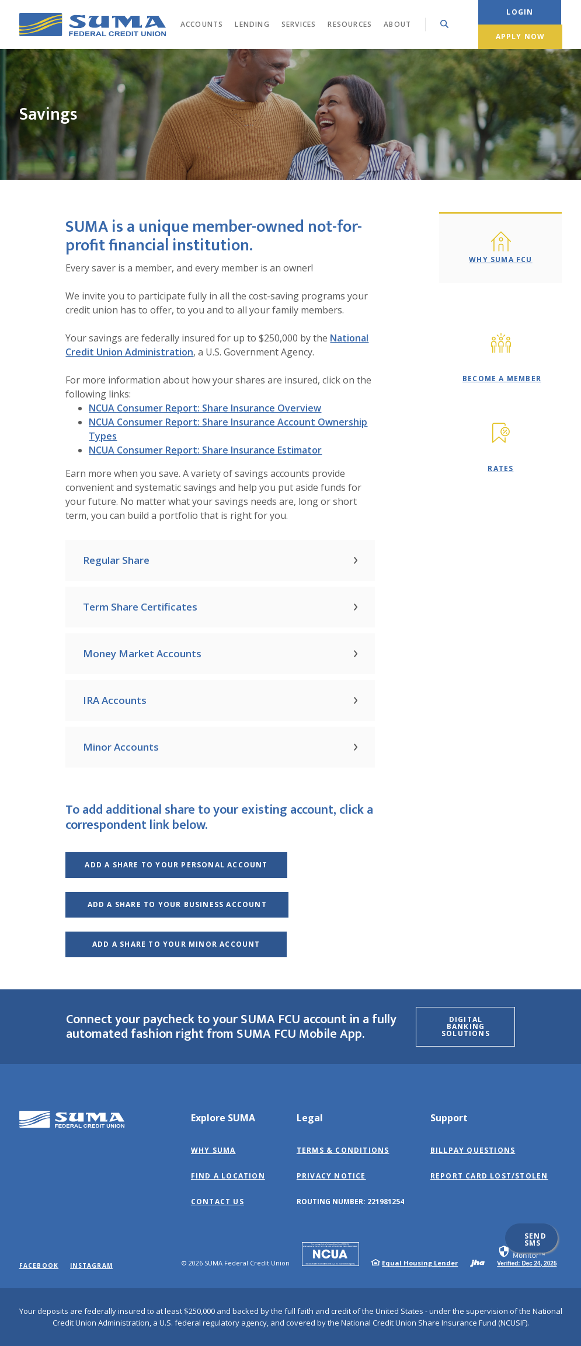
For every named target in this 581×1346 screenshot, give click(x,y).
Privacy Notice (331, 1176)
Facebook (39, 1265)
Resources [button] (350, 24)
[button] (220, 560)
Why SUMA (213, 1150)
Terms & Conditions (343, 1150)
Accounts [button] (202, 24)
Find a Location (228, 1176)
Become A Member (501, 378)
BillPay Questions (472, 1150)
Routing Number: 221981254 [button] (350, 1201)
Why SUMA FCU (500, 259)
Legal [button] (310, 1117)
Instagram (91, 1265)
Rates (500, 468)
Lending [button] (252, 24)
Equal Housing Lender (420, 1262)
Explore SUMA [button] (223, 1117)
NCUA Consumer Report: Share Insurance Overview (205, 408)
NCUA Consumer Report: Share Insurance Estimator (205, 450)
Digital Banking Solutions (465, 1026)
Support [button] (449, 1117)
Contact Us (217, 1201)
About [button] (397, 24)
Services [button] (298, 24)
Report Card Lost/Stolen (489, 1176)
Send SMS (535, 1239)
